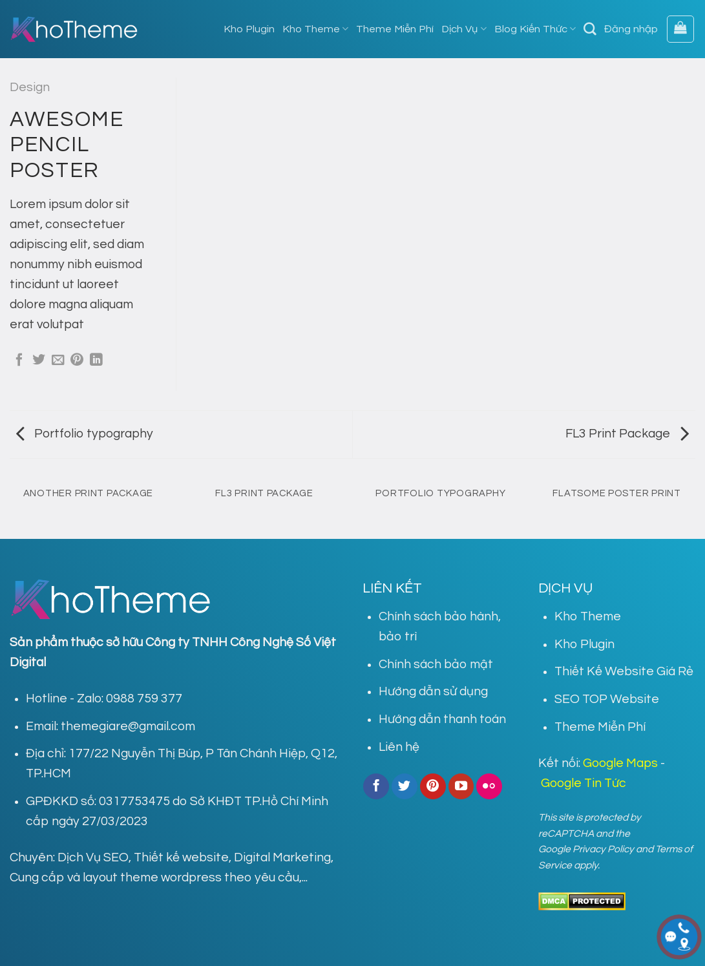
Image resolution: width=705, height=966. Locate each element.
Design (30, 87)
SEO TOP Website (606, 699)
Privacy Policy (603, 849)
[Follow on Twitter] (404, 786)
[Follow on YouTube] (461, 786)
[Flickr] (489, 786)
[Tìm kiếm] (590, 29)
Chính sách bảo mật (436, 664)
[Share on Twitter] (38, 360)
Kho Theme (315, 29)
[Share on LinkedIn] (96, 360)
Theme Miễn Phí (395, 29)
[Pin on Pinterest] (76, 360)
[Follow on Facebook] (376, 786)
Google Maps (620, 763)
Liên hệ (399, 746)
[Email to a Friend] (58, 360)
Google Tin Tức (583, 783)
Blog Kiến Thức (535, 29)
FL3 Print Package (627, 433)
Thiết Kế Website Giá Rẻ (623, 671)
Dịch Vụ (463, 29)
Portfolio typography (84, 433)
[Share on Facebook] (19, 360)
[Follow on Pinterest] (433, 786)
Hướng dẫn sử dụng (433, 691)
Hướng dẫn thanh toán (442, 719)
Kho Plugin (249, 29)
